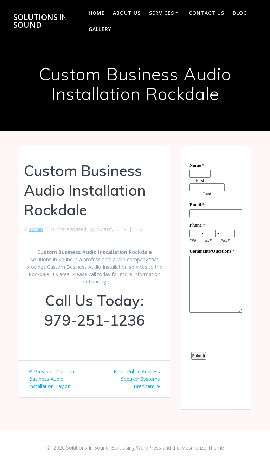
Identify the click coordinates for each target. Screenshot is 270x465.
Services (161, 12)
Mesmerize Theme (202, 447)
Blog (240, 12)
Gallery (100, 29)
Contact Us (206, 12)
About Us (127, 12)
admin (36, 229)
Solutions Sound (40, 21)
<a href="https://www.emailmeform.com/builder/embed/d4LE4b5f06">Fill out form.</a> (216, 276)
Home (97, 12)
